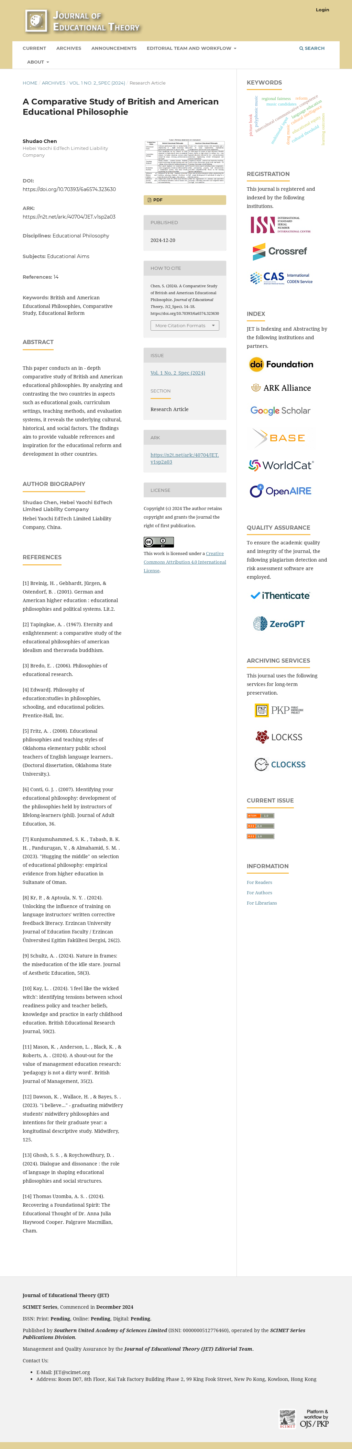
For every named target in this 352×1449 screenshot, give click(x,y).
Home (30, 83)
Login (322, 9)
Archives (68, 48)
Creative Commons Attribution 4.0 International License (185, 562)
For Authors (259, 892)
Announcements (113, 48)
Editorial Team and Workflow (190, 48)
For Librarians (262, 903)
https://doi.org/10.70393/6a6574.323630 (69, 189)
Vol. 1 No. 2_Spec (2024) (97, 83)
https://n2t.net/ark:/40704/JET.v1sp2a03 (69, 217)
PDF (157, 199)
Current (34, 48)
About (36, 62)
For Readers (259, 882)
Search (312, 48)
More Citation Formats (180, 325)
